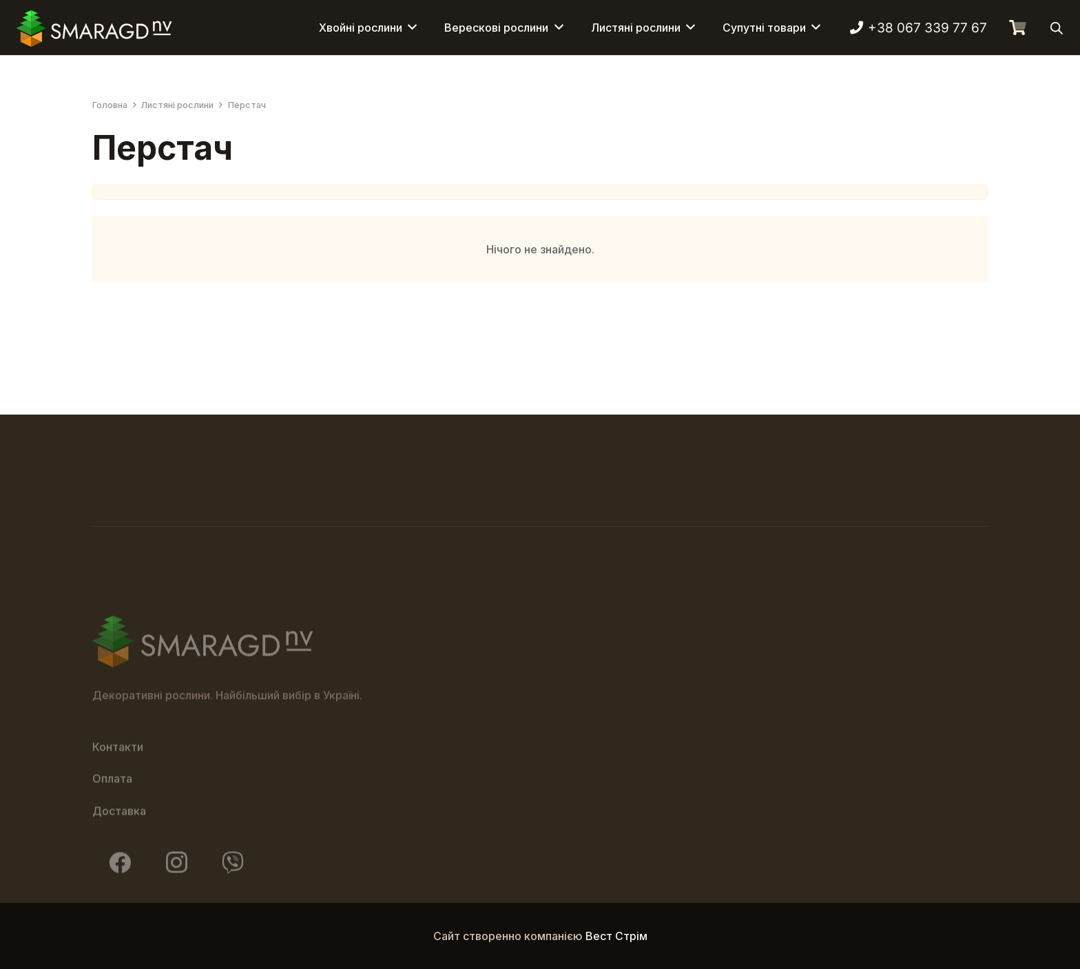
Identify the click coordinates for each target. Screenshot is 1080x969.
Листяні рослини (177, 105)
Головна (109, 105)
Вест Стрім (616, 936)
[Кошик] (1017, 27)
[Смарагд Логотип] (94, 27)
